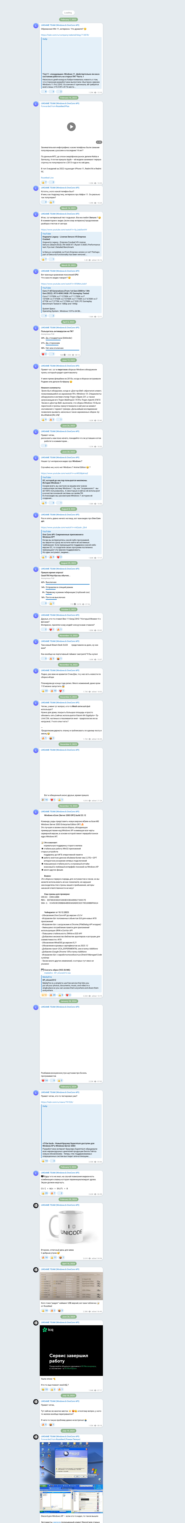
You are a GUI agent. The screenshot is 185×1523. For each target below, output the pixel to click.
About (117, 59)
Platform (139, 59)
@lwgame (125, 19)
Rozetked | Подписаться (55, 1041)
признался (56, 1094)
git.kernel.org (57, 903)
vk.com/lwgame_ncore (130, 46)
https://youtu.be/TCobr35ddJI (54, 261)
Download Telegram (129, 53)
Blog (124, 59)
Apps (131, 59)
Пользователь (48, 1013)
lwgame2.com (121, 43)
